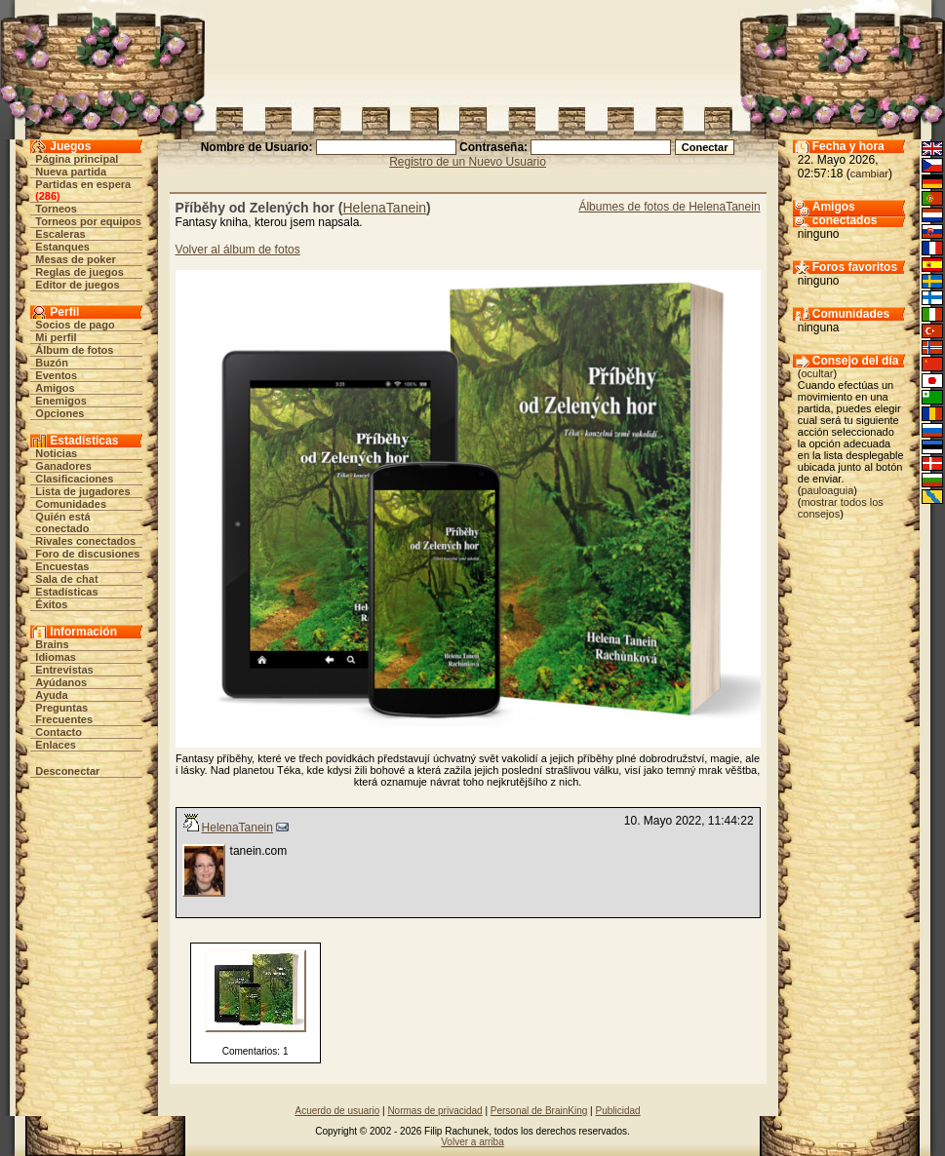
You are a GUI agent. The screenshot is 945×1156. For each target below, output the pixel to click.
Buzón (51, 362)
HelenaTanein (384, 207)
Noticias (56, 453)
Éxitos (51, 604)
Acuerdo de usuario (337, 1110)
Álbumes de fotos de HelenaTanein (669, 206)
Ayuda (51, 695)
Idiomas (55, 657)
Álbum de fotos (74, 350)
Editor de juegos (77, 284)
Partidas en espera (83, 184)
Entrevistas (64, 669)
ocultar (817, 373)
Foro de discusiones (87, 553)
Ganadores (63, 466)
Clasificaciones (74, 478)
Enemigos (61, 400)
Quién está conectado (62, 522)
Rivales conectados (85, 541)
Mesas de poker (75, 259)
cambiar (869, 173)
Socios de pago (74, 324)
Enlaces (55, 745)
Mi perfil (55, 337)
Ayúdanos (61, 682)
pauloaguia (827, 490)
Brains (51, 644)
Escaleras (60, 234)
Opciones (59, 413)
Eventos (56, 375)
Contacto (58, 732)
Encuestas (62, 566)
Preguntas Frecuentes (64, 713)
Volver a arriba (472, 1142)
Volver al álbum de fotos (238, 249)
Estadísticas (66, 591)
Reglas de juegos (79, 272)
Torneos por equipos (88, 221)
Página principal (76, 159)
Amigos (54, 388)
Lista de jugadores (82, 491)
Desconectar (67, 771)
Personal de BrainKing (539, 1110)
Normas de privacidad (434, 1110)
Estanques (62, 246)
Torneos (56, 208)
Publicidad (617, 1110)
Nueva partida (70, 171)
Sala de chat (66, 579)
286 (48, 196)
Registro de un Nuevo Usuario (467, 162)
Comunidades (70, 504)
